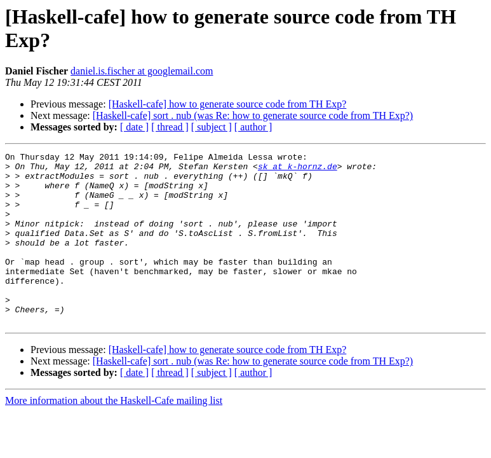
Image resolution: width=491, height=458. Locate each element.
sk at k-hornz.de (297, 170)
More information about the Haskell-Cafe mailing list (113, 434)
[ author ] (253, 126)
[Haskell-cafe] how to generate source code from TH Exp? (228, 104)
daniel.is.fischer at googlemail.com (142, 71)
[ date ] (134, 126)
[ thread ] (170, 126)
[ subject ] (211, 126)
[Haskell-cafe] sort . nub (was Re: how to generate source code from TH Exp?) (253, 115)
